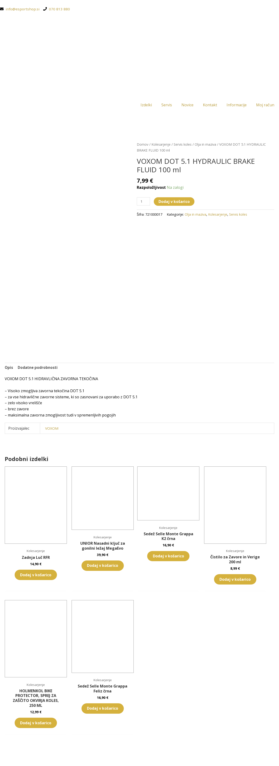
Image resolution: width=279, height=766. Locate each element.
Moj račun (265, 105)
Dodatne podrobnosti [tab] (38, 368)
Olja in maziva (206, 145)
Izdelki (146, 105)
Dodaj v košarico (174, 202)
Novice (187, 105)
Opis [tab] (9, 368)
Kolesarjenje (161, 145)
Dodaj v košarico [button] (25, 553)
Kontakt (210, 105)
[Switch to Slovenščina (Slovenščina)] (139, 755)
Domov (142, 145)
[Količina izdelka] (143, 202)
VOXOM (52, 429)
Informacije (237, 105)
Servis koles (183, 145)
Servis (166, 105)
